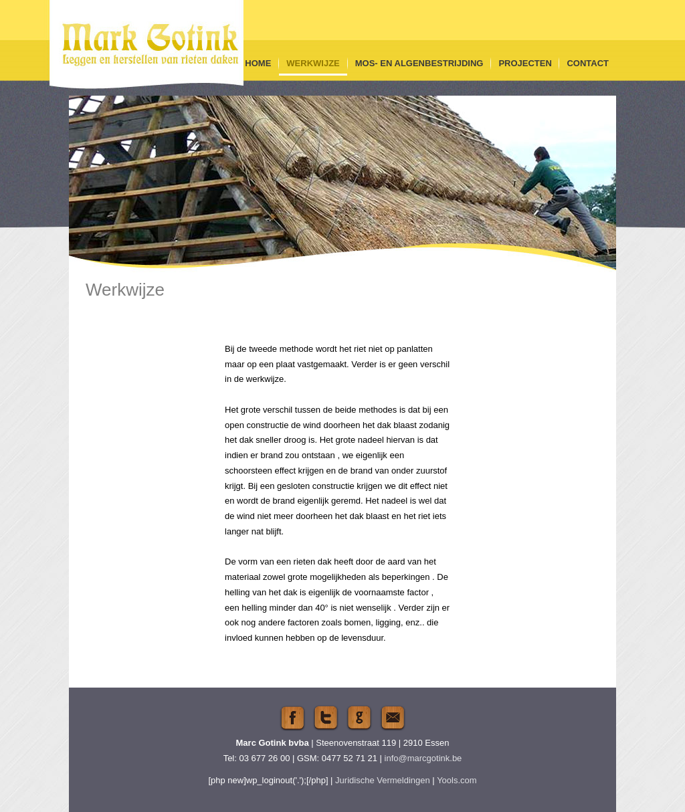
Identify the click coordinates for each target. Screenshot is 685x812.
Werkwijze (312, 63)
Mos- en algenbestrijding (419, 63)
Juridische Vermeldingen (382, 780)
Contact (588, 63)
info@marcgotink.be (423, 758)
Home (258, 63)
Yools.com (457, 780)
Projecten (524, 63)
